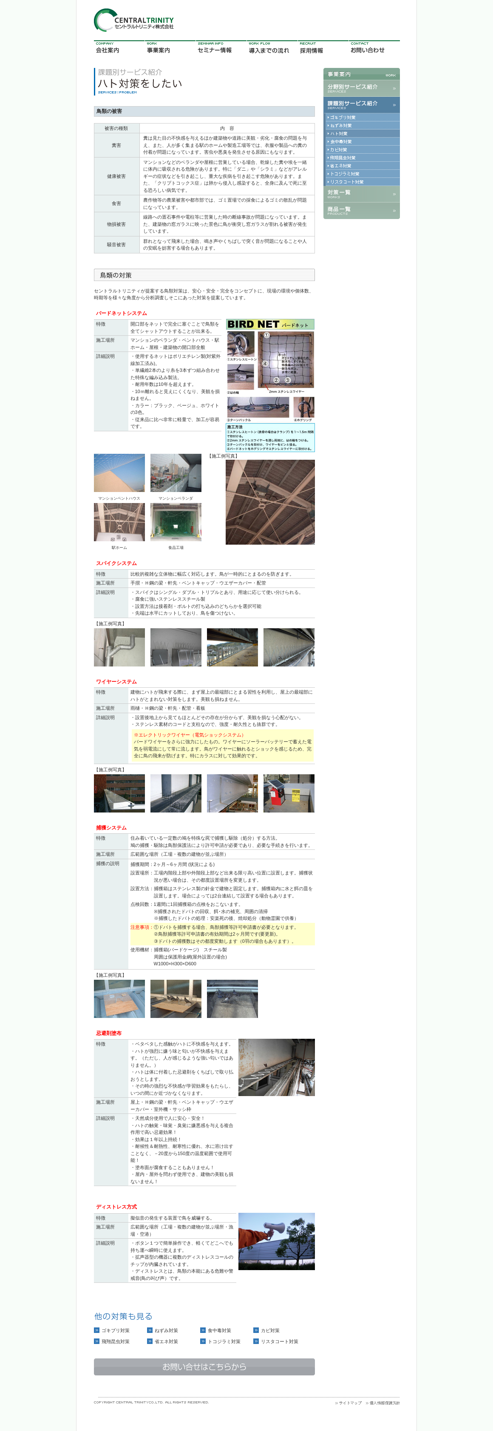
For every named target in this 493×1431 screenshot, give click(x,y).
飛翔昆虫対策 (116, 1341)
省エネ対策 (166, 1341)
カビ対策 (270, 1330)
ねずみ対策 (166, 1330)
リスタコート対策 (279, 1341)
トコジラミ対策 (224, 1341)
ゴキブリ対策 (116, 1330)
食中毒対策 (219, 1330)
